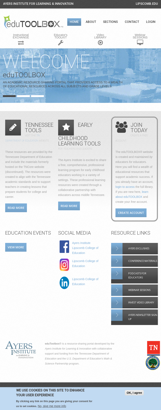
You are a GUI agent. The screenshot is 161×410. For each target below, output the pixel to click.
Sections (110, 22)
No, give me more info (52, 406)
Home (74, 22)
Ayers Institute (81, 243)
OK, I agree (134, 393)
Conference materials (142, 261)
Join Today (139, 127)
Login (150, 22)
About (91, 22)
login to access (125, 186)
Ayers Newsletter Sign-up (143, 317)
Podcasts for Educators (137, 275)
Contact (132, 22)
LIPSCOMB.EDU (147, 4)
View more (16, 247)
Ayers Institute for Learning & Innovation (38, 4)
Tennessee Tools (39, 127)
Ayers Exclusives (138, 248)
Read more (16, 208)
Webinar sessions (139, 290)
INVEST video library (141, 302)
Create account (131, 213)
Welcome (46, 62)
